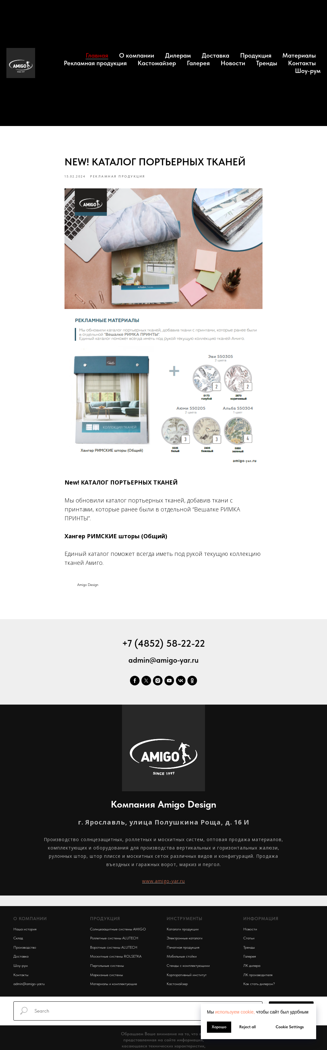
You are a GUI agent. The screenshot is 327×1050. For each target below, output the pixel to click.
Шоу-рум (308, 71)
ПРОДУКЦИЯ (105, 920)
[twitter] (146, 682)
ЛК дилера (251, 967)
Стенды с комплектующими (188, 967)
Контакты (302, 63)
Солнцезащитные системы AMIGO (118, 930)
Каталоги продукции (183, 930)
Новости (233, 63)
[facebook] (135, 682)
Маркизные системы (106, 976)
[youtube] (169, 682)
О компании (136, 55)
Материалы (299, 55)
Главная (97, 55)
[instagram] (158, 682)
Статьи (249, 939)
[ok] (192, 682)
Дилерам (178, 55)
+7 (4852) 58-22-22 (163, 645)
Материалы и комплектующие (113, 985)
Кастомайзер (157, 63)
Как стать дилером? (259, 985)
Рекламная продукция (95, 63)
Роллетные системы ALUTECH (114, 939)
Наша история (24, 930)
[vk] (181, 682)
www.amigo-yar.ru (163, 883)
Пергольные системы (107, 967)
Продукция (255, 55)
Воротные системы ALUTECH (113, 949)
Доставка (215, 55)
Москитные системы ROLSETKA (115, 958)
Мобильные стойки (182, 958)
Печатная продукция (183, 949)
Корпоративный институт (187, 976)
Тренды (266, 63)
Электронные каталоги (184, 939)
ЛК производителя (257, 976)
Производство (24, 949)
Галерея (198, 63)
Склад (18, 939)
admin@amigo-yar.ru (163, 661)
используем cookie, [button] (235, 1011)
